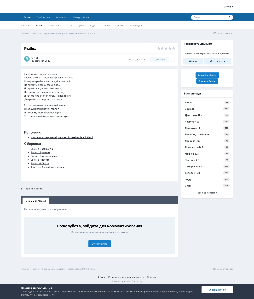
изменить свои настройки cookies (141, 291)
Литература (135, 25)
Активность (62, 17)
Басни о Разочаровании (44, 156)
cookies (82, 291)
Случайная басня (207, 75)
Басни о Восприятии (42, 148)
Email (193, 61)
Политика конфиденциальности (126, 277)
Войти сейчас (99, 243)
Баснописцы (192, 93)
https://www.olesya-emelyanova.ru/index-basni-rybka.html (62, 137)
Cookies (151, 277)
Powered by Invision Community (127, 281)
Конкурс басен (81, 17)
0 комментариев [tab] (36, 200)
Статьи (68, 25)
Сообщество (43, 17)
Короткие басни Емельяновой (47, 167)
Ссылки (106, 25)
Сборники (53, 25)
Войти (228, 6)
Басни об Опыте (40, 163)
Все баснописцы (207, 192)
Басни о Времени (40, 152)
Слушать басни (207, 81)
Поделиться (137, 59)
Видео (93, 25)
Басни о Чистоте (40, 159)
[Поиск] (208, 17)
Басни (27, 18)
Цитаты (119, 25)
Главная (25, 25)
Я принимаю (217, 289)
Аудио (81, 25)
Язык (101, 277)
